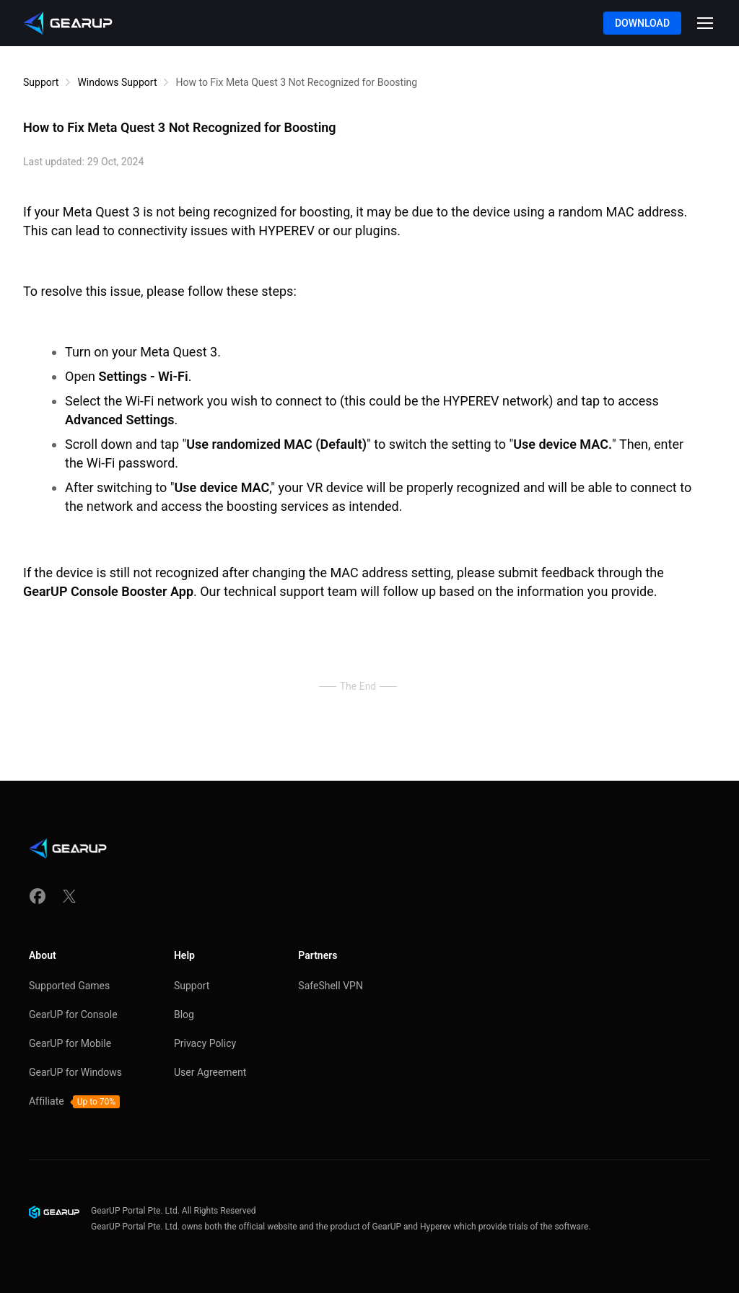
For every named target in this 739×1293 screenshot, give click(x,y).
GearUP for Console (73, 1014)
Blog (184, 1014)
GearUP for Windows (75, 1072)
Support (40, 82)
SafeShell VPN (330, 985)
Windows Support (117, 82)
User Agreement (210, 1072)
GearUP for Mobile (70, 1043)
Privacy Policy (205, 1043)
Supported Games (69, 985)
